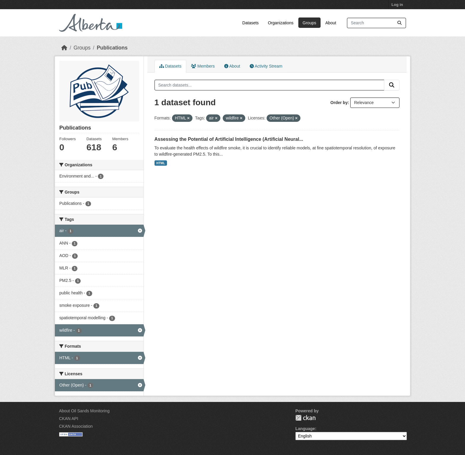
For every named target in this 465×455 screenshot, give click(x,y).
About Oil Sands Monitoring (84, 410)
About (330, 22)
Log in (397, 4)
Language (305, 428)
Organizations (280, 22)
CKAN (305, 418)
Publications (112, 48)
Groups (309, 22)
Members (203, 66)
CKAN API (68, 418)
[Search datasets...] (376, 23)
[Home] (64, 48)
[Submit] (399, 23)
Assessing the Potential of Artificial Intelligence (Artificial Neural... (229, 139)
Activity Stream (266, 66)
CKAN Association (76, 426)
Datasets (250, 22)
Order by (339, 102)
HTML (160, 163)
